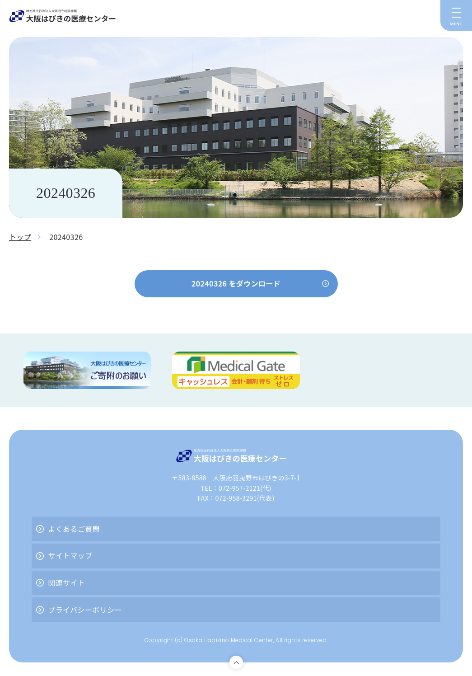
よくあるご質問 (74, 528)
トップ (20, 236)
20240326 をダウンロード (236, 283)
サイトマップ (70, 555)
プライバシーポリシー (85, 609)
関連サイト (66, 582)
